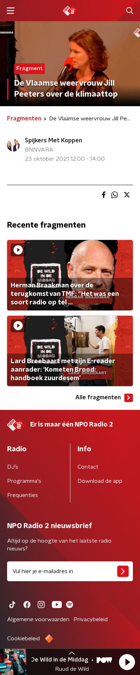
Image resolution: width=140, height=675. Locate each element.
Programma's (24, 481)
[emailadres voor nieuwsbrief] (70, 571)
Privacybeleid (91, 619)
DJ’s (12, 467)
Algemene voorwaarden (38, 619)
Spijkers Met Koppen (53, 140)
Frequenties (22, 495)
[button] (126, 662)
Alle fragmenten (104, 398)
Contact (87, 467)
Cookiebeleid (23, 638)
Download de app (99, 481)
